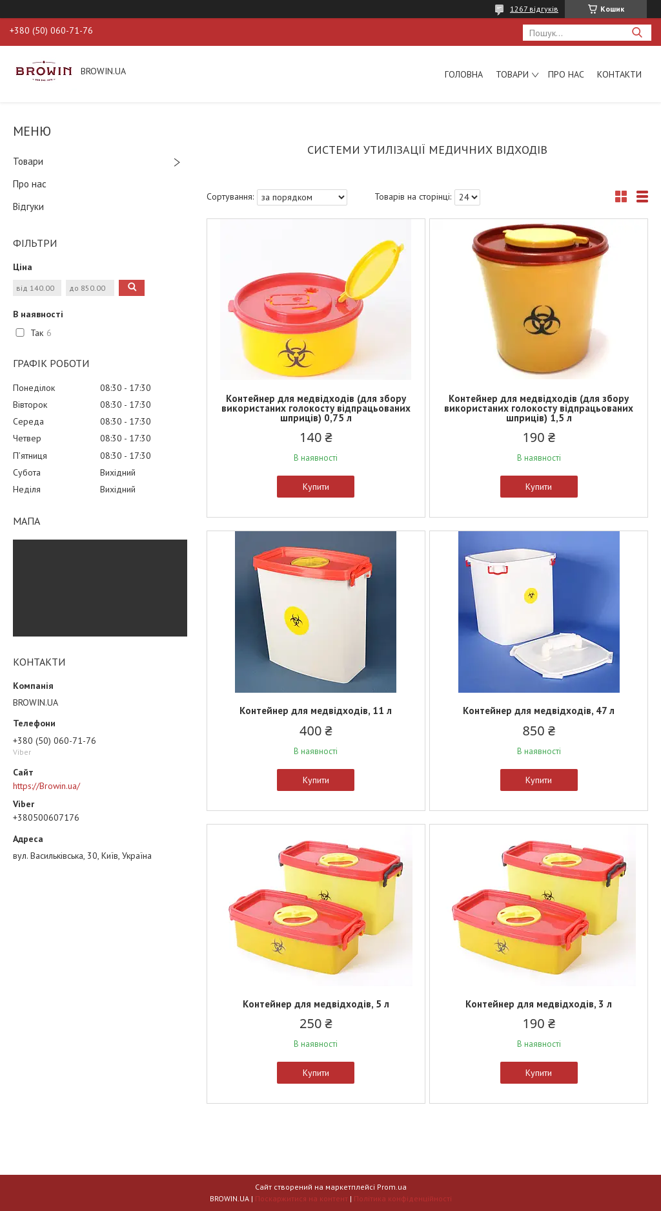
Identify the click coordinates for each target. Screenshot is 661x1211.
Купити (316, 486)
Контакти (619, 74)
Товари (512, 74)
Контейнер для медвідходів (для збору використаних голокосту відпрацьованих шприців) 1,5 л (538, 408)
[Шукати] (636, 33)
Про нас (566, 74)
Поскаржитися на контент (301, 1198)
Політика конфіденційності (403, 1198)
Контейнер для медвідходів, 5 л (316, 1004)
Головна (464, 74)
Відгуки (28, 206)
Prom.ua (392, 1187)
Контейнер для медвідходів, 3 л (538, 1004)
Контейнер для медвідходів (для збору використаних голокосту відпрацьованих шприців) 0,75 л (316, 408)
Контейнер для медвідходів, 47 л (539, 710)
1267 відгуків (534, 9)
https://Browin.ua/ (46, 786)
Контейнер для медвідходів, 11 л (315, 710)
